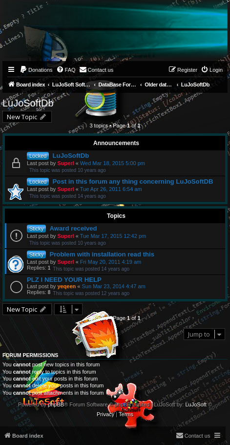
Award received (73, 228)
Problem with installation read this (101, 254)
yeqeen (66, 286)
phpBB (56, 404)
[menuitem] (36, 70)
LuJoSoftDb (28, 103)
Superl (65, 163)
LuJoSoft (195, 404)
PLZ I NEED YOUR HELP (64, 279)
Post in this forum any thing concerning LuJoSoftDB (133, 181)
